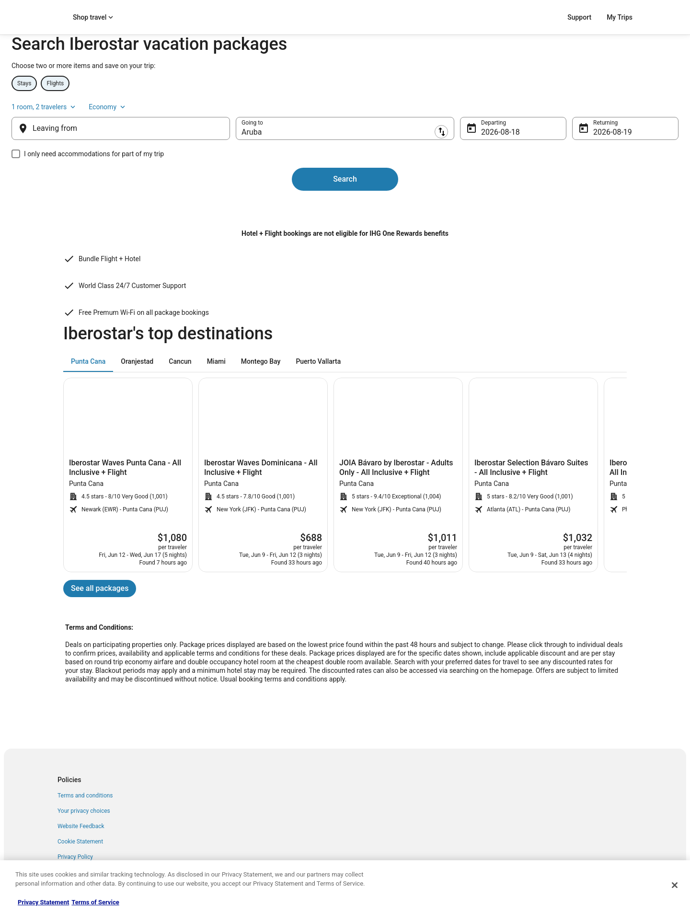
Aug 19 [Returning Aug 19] (567, 159)
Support (579, 17)
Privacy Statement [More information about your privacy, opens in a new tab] (43, 902)
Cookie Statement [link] (80, 836)
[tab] (88, 356)
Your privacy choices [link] (84, 806)
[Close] (674, 885)
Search (345, 206)
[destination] (345, 156)
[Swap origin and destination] (254, 156)
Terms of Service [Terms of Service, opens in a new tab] (95, 902)
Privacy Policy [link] (75, 852)
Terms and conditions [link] (85, 790)
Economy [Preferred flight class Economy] (602, 129)
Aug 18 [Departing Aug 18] (474, 159)
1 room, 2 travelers (538, 129)
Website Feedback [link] (81, 821)
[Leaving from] (159, 156)
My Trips (619, 17)
